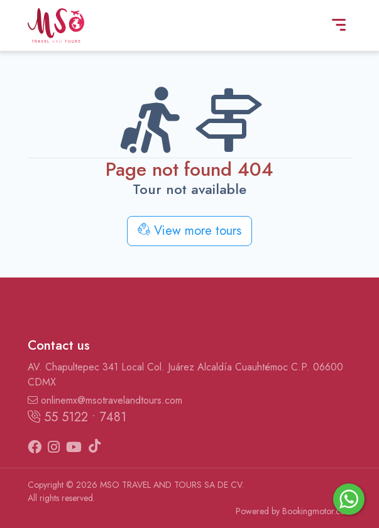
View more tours (189, 231)
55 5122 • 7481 (77, 417)
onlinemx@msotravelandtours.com (105, 400)
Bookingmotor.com (317, 511)
